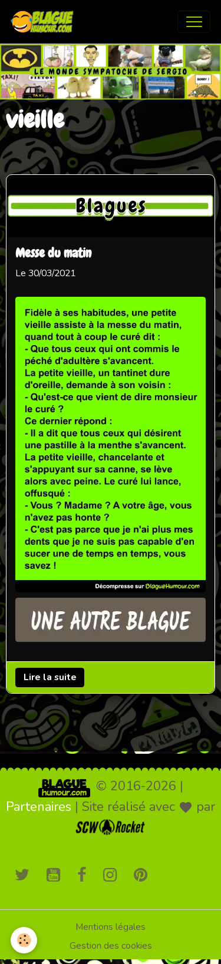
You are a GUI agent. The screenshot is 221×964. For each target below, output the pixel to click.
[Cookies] (24, 940)
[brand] (45, 22)
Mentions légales (110, 926)
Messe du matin (53, 254)
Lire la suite (50, 677)
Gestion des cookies (111, 945)
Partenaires (38, 807)
